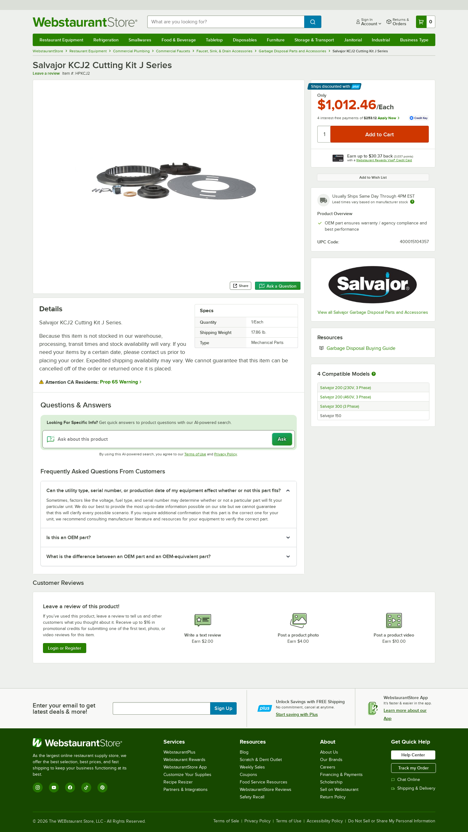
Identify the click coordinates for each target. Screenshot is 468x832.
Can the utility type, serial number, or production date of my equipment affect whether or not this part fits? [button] (163, 490)
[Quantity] (324, 134)
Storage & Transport (314, 39)
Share (240, 285)
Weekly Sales (252, 767)
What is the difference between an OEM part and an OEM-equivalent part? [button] (128, 556)
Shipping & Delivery (413, 788)
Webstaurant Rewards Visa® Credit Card (384, 160)
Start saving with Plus (297, 714)
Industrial (381, 39)
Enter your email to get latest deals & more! (64, 708)
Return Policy (333, 797)
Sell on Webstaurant (339, 789)
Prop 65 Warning (119, 382)
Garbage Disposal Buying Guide (378, 348)
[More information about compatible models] (373, 374)
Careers (327, 767)
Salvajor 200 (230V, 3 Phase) (345, 388)
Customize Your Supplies (187, 774)
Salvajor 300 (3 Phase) (339, 406)
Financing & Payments (341, 774)
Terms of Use (195, 454)
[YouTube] (54, 787)
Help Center (413, 754)
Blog (244, 752)
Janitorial (353, 39)
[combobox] (225, 22)
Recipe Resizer (178, 782)
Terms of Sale (226, 821)
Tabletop (214, 39)
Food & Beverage (179, 39)
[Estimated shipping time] (412, 201)
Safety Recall (252, 797)
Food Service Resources (263, 782)
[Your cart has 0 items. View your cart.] (425, 22)
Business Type (414, 39)
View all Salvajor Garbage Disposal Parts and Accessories (373, 312)
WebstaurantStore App (185, 767)
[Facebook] (70, 787)
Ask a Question (277, 286)
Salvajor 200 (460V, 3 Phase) (345, 397)
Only (321, 95)
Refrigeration (106, 39)
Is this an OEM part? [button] (68, 537)
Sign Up (223, 708)
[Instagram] (38, 787)
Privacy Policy (225, 454)
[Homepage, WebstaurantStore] (85, 22)
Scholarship (331, 782)
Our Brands (331, 759)
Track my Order (413, 767)
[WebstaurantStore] (84, 743)
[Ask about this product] (169, 439)
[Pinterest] (102, 787)
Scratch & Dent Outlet (261, 759)
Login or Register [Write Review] (64, 648)
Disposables (245, 39)
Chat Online (405, 779)
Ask (282, 439)
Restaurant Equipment (61, 39)
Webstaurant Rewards (184, 759)
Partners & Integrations (185, 789)
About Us (329, 752)
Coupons (248, 774)
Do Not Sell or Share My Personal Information (391, 821)
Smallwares (140, 39)
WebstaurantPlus (179, 752)
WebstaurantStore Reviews (265, 789)
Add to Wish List (373, 177)
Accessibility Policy (325, 821)
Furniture (276, 39)
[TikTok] (86, 787)
